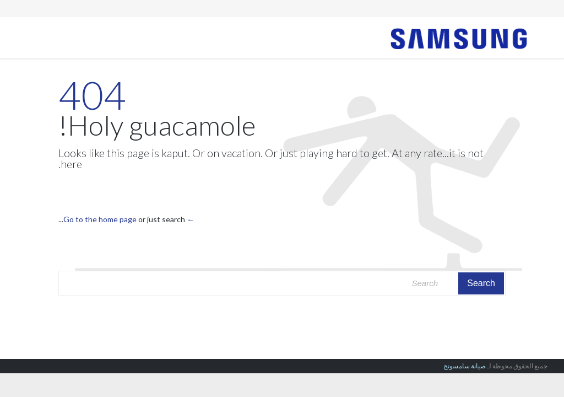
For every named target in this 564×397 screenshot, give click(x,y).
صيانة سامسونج (464, 366)
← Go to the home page (128, 219)
